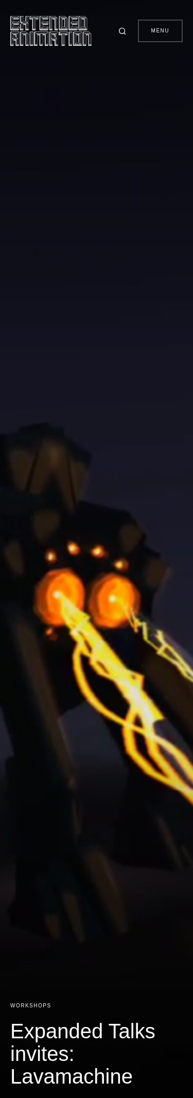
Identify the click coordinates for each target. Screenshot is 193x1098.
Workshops (30, 1005)
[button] (124, 31)
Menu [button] (160, 30)
